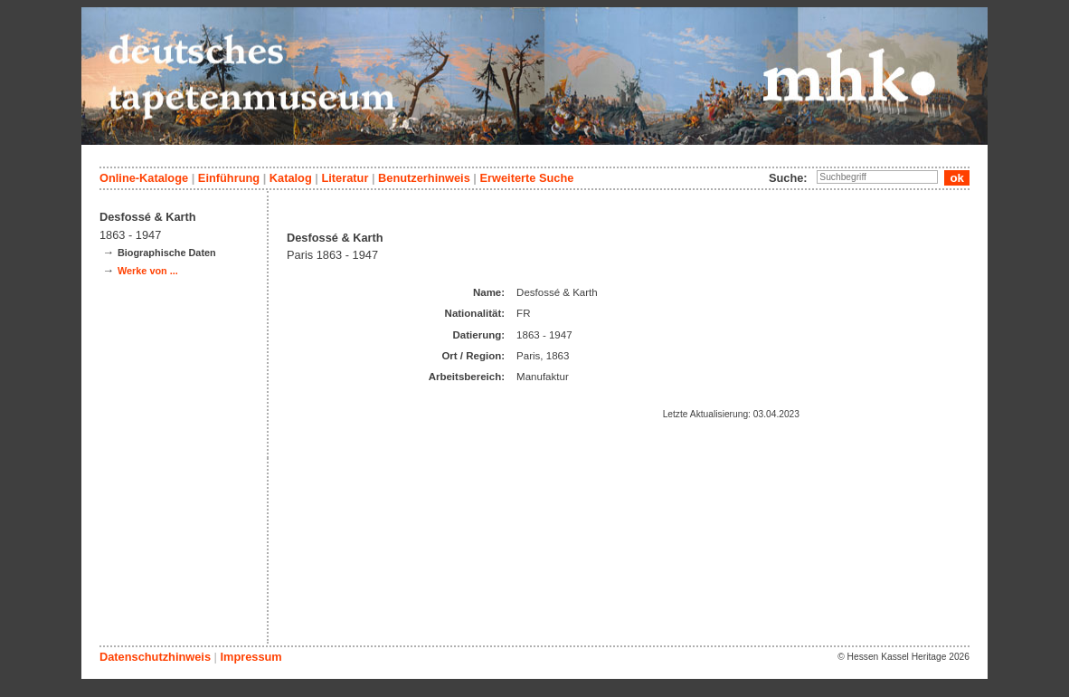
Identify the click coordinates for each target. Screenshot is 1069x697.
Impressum (250, 657)
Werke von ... (148, 270)
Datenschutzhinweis (155, 657)
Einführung (229, 178)
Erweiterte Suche (526, 178)
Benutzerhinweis (424, 178)
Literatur (344, 178)
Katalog (291, 178)
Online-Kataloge (143, 178)
